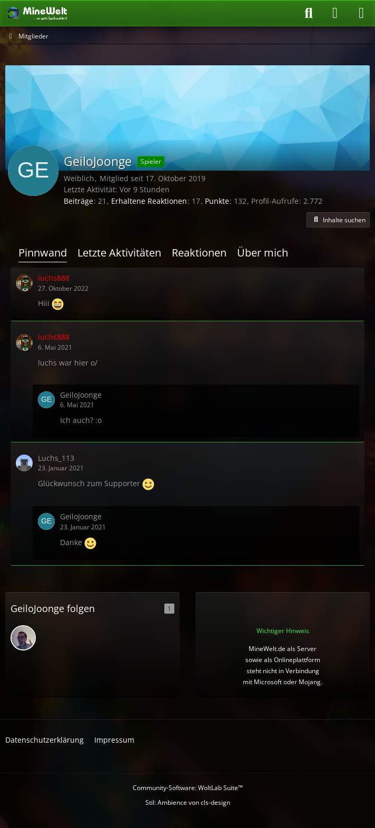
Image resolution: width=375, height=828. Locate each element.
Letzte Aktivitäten (119, 252)
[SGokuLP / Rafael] (23, 637)
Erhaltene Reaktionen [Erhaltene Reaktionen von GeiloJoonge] (149, 201)
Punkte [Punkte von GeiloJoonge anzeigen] (217, 201)
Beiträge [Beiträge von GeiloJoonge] (78, 201)
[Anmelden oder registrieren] (335, 13)
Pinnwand (42, 252)
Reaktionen (199, 252)
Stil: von (187, 802)
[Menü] (361, 13)
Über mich (262, 252)
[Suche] (308, 13)
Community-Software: (188, 787)
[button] (338, 220)
